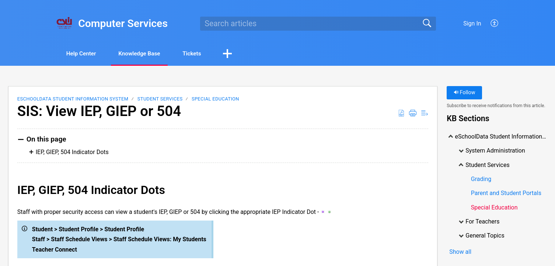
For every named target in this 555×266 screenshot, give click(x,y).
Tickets (205, 53)
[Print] (412, 114)
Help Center (84, 53)
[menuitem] (494, 23)
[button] (242, 54)
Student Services (160, 99)
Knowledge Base (148, 53)
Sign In (472, 23)
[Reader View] (424, 114)
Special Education (215, 99)
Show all (460, 252)
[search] (318, 24)
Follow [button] (464, 93)
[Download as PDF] (401, 114)
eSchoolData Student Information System (73, 99)
